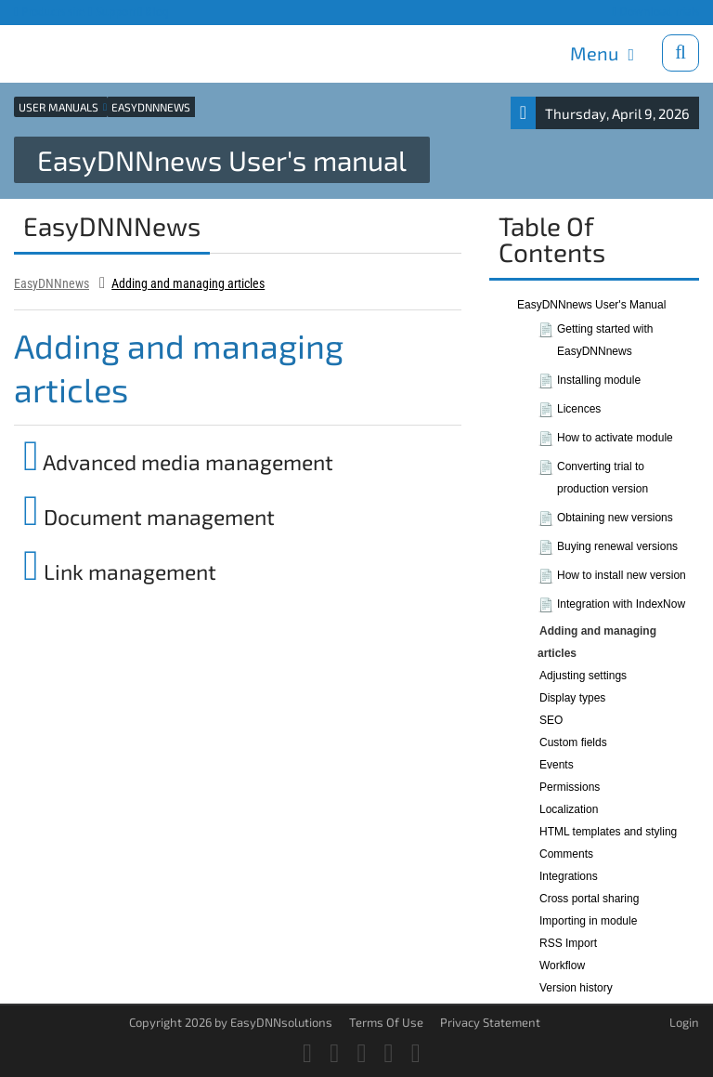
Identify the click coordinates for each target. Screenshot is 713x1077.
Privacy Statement (490, 1022)
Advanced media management (178, 462)
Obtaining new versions (615, 517)
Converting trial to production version (602, 477)
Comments (566, 853)
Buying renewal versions (617, 546)
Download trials (655, 12)
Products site (49, 12)
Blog (154, 12)
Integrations (568, 876)
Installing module (599, 380)
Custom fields (573, 742)
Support (112, 12)
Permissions (569, 787)
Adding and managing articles (188, 283)
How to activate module (615, 437)
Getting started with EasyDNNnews (605, 340)
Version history (576, 987)
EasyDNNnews (51, 283)
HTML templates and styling (608, 831)
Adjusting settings (583, 675)
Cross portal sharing (589, 898)
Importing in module (588, 920)
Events (556, 764)
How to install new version (621, 575)
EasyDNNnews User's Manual (591, 304)
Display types (572, 697)
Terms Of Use (386, 1022)
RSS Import (568, 943)
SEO (551, 720)
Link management (119, 571)
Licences (579, 408)
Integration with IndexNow (621, 604)
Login (684, 1022)
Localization (568, 809)
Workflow (562, 965)
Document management (149, 517)
